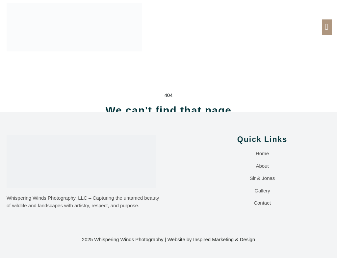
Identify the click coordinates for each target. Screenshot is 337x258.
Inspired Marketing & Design (224, 240)
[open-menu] (327, 27)
